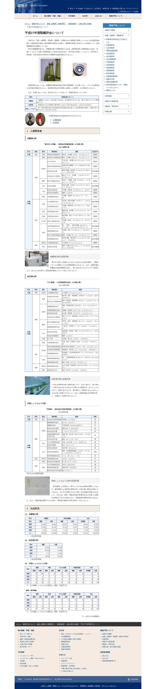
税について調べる (26, 634)
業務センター (111, 90)
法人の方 (105, 658)
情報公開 (108, 111)
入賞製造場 (57, 120)
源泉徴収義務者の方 (109, 661)
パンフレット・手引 (27, 656)
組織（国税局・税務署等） (56, 24)
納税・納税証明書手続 (27, 639)
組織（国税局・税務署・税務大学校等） (116, 636)
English (80, 8)
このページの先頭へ (92, 616)
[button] (53, 16)
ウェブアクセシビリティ (70, 686)
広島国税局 (110, 65)
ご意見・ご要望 (46, 686)
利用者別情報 (105, 652)
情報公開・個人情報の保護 (111, 647)
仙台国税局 (110, 48)
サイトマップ (133, 8)
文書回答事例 (65, 647)
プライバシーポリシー (108, 686)
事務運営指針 (65, 641)
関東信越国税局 (112, 51)
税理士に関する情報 (27, 641)
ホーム (35, 16)
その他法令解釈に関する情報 (71, 639)
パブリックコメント (68, 663)
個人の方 (105, 656)
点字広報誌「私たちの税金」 (30, 666)
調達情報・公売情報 (68, 666)
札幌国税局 (110, 45)
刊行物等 (21, 652)
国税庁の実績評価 (111, 101)
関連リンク (56, 686)
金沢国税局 (110, 56)
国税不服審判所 (112, 82)
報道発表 (64, 661)
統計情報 (23, 663)
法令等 (61, 630)
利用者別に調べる (118, 8)
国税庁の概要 (110, 30)
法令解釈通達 (65, 636)
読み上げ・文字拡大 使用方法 (97, 8)
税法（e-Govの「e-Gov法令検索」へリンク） (76, 634)
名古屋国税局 (111, 59)
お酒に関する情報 (84, 24)
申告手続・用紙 (25, 636)
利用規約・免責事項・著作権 (90, 686)
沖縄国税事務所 (112, 76)
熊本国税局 (110, 73)
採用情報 (108, 96)
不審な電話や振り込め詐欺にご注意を (74, 668)
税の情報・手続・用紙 (26, 630)
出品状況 (56, 122)
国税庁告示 (65, 644)
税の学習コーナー (26, 647)
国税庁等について (38, 24)
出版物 (22, 661)
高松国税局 (110, 68)
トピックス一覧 (66, 658)
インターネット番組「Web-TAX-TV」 (32, 658)
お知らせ (62, 655)
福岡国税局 (72, 24)
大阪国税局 (110, 62)
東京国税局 (110, 53)
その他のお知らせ (67, 671)
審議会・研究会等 (111, 106)
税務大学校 (110, 79)
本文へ (72, 8)
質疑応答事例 (65, 649)
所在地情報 (133, 679)
